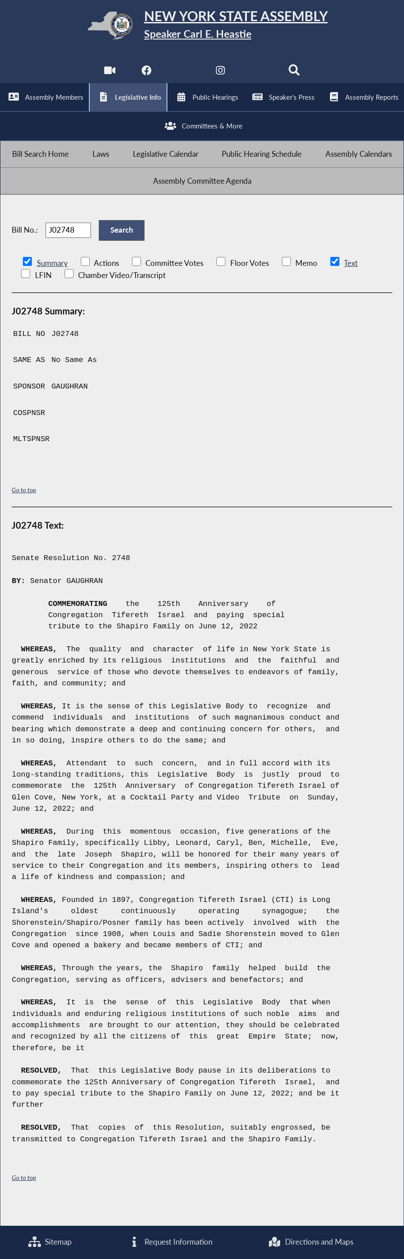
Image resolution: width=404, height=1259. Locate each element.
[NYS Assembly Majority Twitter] (183, 76)
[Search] (295, 76)
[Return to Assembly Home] (202, 27)
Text (350, 282)
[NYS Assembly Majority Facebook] (146, 76)
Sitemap (49, 1241)
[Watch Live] (109, 76)
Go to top (24, 509)
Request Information (170, 1241)
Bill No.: (25, 247)
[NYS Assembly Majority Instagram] (221, 76)
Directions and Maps (310, 1241)
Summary (52, 282)
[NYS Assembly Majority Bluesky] (258, 76)
